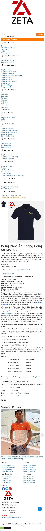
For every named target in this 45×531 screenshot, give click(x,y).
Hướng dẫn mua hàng (29, 465)
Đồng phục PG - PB (6, 166)
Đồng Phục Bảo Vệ (9, 139)
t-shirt (3, 51)
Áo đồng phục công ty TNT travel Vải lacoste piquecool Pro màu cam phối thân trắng (22, 458)
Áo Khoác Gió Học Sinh (7, 62)
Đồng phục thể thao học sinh (9, 187)
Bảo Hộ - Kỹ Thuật (6, 85)
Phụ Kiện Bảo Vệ (6, 145)
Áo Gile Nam (4, 98)
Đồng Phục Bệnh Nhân (7, 158)
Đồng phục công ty (9, 178)
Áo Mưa (3, 168)
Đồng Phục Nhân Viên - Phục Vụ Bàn (11, 75)
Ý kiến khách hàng (7, 471)
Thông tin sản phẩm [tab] (8, 270)
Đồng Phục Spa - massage (9, 81)
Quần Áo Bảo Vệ (6, 143)
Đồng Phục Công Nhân (7, 128)
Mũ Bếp (3, 119)
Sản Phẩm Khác (8, 161)
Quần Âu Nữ (4, 107)
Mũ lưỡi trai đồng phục (7, 170)
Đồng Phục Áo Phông (10, 42)
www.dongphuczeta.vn (18, 396)
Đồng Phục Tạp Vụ (6, 77)
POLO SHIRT (4, 49)
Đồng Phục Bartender (7, 73)
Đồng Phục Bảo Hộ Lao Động (9, 130)
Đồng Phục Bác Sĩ (6, 155)
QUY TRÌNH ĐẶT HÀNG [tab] (24, 270)
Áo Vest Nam (5, 94)
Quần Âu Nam (5, 106)
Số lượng (3, 264)
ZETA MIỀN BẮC (6, 482)
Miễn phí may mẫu (28, 477)
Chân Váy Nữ (5, 109)
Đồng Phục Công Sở (10, 89)
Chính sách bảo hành (29, 482)
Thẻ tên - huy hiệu (6, 173)
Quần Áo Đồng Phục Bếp (8, 117)
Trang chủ (5, 195)
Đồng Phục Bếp (5, 83)
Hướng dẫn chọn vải (29, 471)
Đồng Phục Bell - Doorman (9, 72)
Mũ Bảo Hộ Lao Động (7, 134)
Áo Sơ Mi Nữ (4, 104)
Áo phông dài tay (6, 147)
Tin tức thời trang (7, 469)
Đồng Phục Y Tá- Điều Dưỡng (9, 156)
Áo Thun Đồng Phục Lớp (8, 47)
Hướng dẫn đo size (29, 467)
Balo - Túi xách (5, 172)
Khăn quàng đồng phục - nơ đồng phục (12, 175)
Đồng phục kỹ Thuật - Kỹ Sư (9, 132)
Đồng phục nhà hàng (10, 191)
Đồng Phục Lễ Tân (6, 70)
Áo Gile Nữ (4, 100)
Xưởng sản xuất (6, 480)
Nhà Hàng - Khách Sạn (10, 65)
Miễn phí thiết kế (28, 478)
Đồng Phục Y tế (8, 150)
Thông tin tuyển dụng (8, 465)
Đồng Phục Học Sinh (10, 182)
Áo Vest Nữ (4, 96)
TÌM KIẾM (40, 34)
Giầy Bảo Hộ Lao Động (7, 136)
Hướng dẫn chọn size (29, 469)
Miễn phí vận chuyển (29, 480)
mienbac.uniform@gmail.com (11, 517)
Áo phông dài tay (6, 53)
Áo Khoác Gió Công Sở (7, 60)
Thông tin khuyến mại (8, 467)
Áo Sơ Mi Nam (5, 102)
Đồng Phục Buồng (6, 79)
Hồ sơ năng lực (6, 477)
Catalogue (5, 478)
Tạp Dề (3, 121)
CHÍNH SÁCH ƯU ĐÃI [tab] (8, 274)
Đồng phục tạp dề (6, 87)
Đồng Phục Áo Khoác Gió (11, 55)
